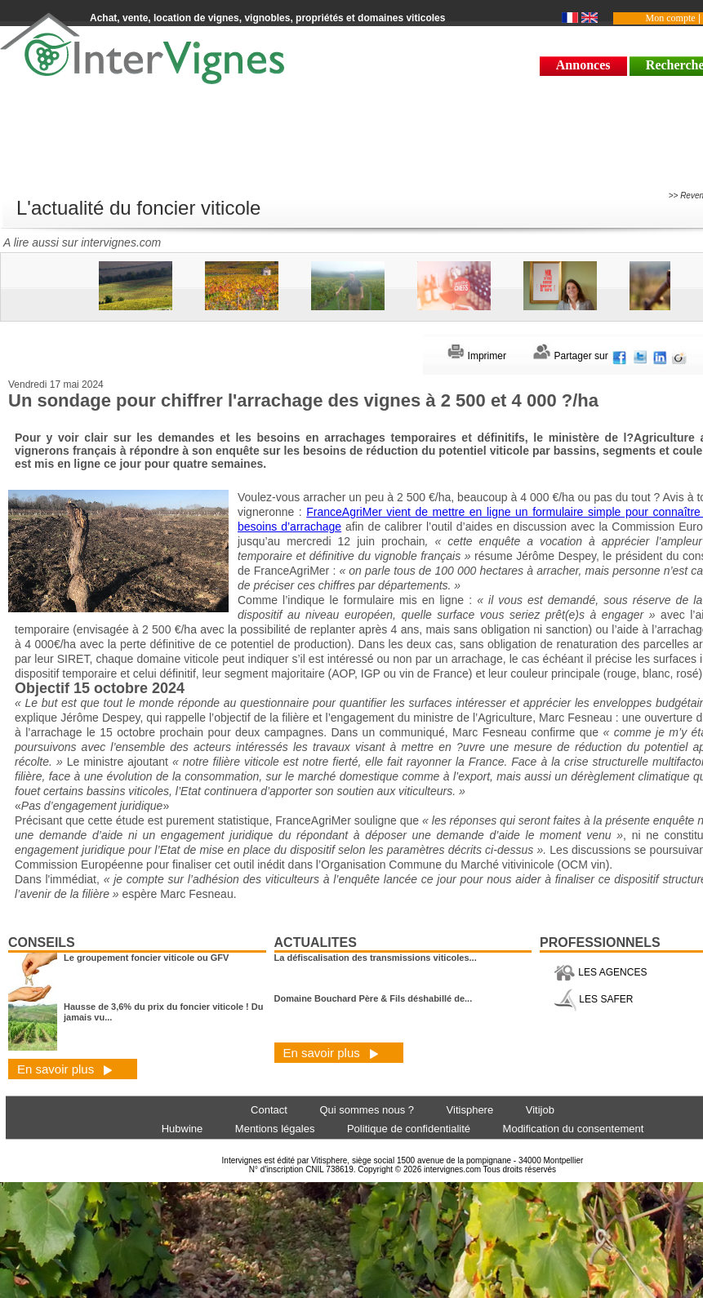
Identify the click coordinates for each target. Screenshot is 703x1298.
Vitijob (540, 1110)
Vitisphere (470, 1110)
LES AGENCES (600, 972)
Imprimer (476, 356)
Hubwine (182, 1128)
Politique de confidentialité (408, 1128)
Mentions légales (275, 1128)
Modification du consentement (573, 1128)
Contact (269, 1110)
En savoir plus (65, 1069)
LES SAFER (593, 999)
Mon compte (671, 18)
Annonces (583, 65)
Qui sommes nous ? (366, 1110)
